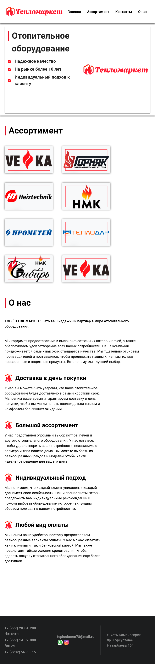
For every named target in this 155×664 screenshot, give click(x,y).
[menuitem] (74, 11)
